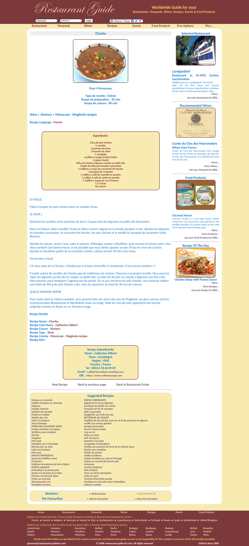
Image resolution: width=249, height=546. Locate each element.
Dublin (30, 531)
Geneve (99, 531)
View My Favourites (147, 498)
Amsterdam (33, 528)
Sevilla (168, 534)
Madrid (207, 531)
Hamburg (115, 531)
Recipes (151, 512)
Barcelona (80, 528)
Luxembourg (124, 520)
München (80, 534)
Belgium (58, 520)
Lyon (192, 531)
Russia (167, 520)
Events (179, 512)
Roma (149, 534)
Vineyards (96, 512)
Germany (71, 520)
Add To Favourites (98, 498)
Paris (97, 534)
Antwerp (55, 528)
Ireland (83, 520)
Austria (46, 520)
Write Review (98, 493)
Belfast (99, 528)
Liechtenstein (106, 520)
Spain (177, 520)
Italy (93, 520)
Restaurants (68, 512)
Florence (55, 531)
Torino (193, 534)
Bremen (169, 528)
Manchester (57, 534)
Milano (31, 534)
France (35, 520)
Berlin (113, 528)
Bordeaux (151, 528)
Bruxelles (208, 528)
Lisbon (132, 531)
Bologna (133, 528)
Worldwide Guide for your (174, 7)
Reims (132, 534)
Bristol (193, 528)
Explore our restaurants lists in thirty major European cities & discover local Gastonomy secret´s (77, 525)
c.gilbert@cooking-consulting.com (105, 372)
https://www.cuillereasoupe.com (104, 375)
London (150, 531)
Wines (124, 512)
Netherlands (140, 520)
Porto (113, 534)
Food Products (206, 512)
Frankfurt (80, 531)
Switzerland (190, 520)
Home (41, 512)
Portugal (155, 520)
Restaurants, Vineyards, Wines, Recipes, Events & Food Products (174, 12)
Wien (206, 534)
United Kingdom (208, 520)
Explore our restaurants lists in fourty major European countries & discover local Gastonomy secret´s (79, 517)
